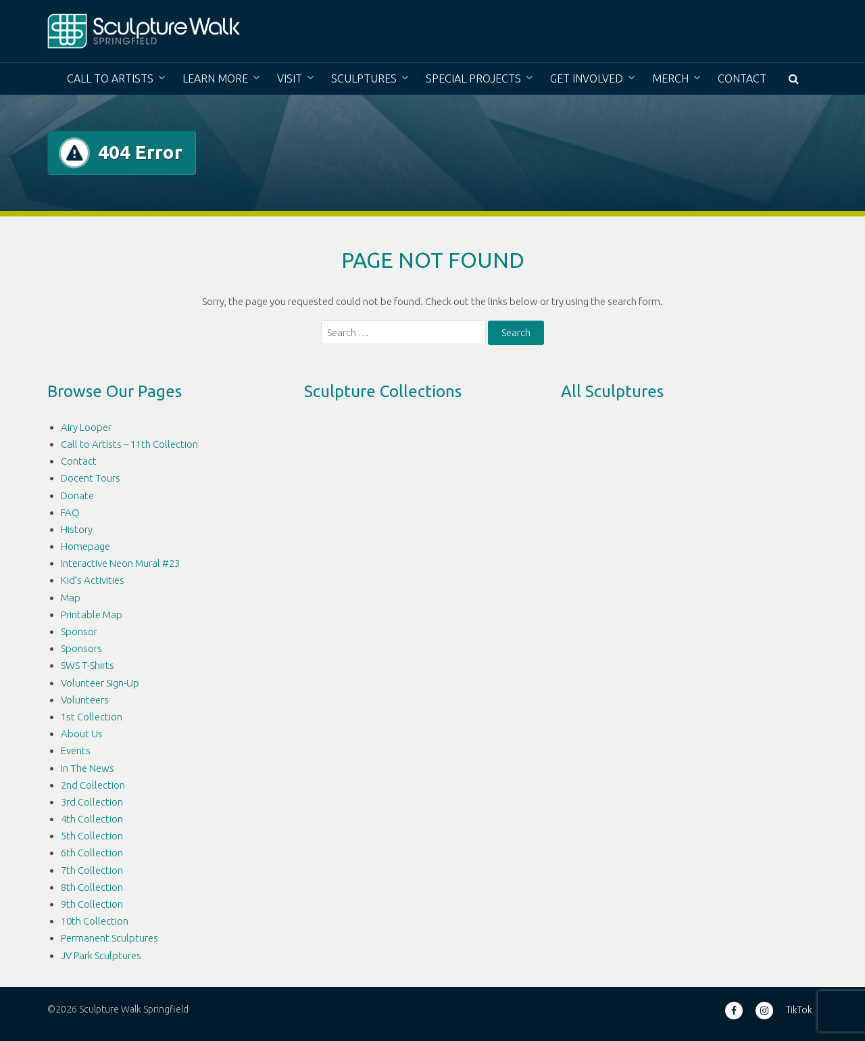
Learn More (215, 78)
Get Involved (586, 78)
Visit (289, 78)
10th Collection (94, 921)
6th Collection (92, 852)
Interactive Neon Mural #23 (120, 563)
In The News (87, 768)
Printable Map (91, 614)
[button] (793, 79)
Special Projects (473, 78)
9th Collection (92, 904)
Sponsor (79, 631)
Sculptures (364, 78)
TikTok (799, 1009)
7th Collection (92, 870)
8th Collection (92, 887)
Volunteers (85, 699)
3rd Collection (92, 802)
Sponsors (81, 648)
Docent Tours (90, 478)
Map (70, 597)
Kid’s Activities (92, 580)
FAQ (70, 512)
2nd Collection (93, 785)
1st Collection (91, 716)
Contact (742, 78)
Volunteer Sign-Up (100, 683)
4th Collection (92, 819)
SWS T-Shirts (87, 665)
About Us (82, 733)
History (77, 529)
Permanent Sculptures (109, 938)
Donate (77, 495)
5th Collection (92, 835)
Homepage (85, 546)
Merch (670, 78)
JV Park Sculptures (101, 955)
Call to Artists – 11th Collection (129, 444)
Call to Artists (110, 78)
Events (76, 750)
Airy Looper (86, 427)
